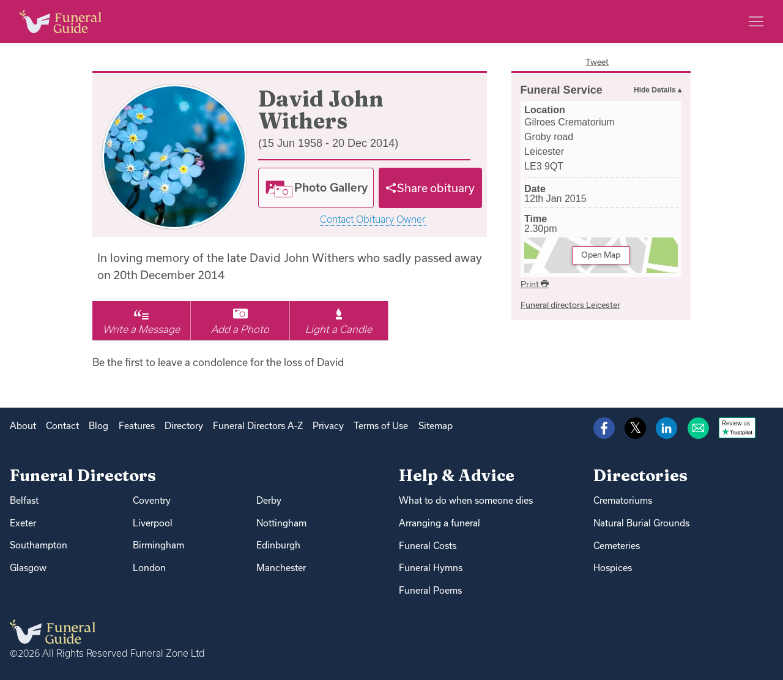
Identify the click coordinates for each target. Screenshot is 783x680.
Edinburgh (278, 545)
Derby (268, 500)
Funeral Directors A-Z (258, 425)
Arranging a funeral (439, 523)
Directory (184, 425)
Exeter (23, 523)
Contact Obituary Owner (373, 219)
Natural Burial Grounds (641, 523)
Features (137, 425)
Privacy (328, 425)
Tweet (597, 62)
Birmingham (158, 545)
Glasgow (28, 567)
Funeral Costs (427, 545)
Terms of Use (381, 425)
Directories (640, 475)
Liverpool (153, 523)
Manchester (281, 567)
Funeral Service (562, 90)
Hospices (612, 567)
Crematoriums (622, 500)
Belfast (24, 500)
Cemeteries (616, 545)
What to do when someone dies (466, 500)
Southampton (38, 545)
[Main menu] (756, 21)
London (149, 567)
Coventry (152, 500)
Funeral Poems (430, 590)
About (23, 425)
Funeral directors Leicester (570, 305)
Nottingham (281, 523)
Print (535, 284)
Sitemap (435, 425)
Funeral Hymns (430, 567)
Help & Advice (456, 475)
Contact (62, 425)
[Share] (431, 188)
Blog (98, 425)
